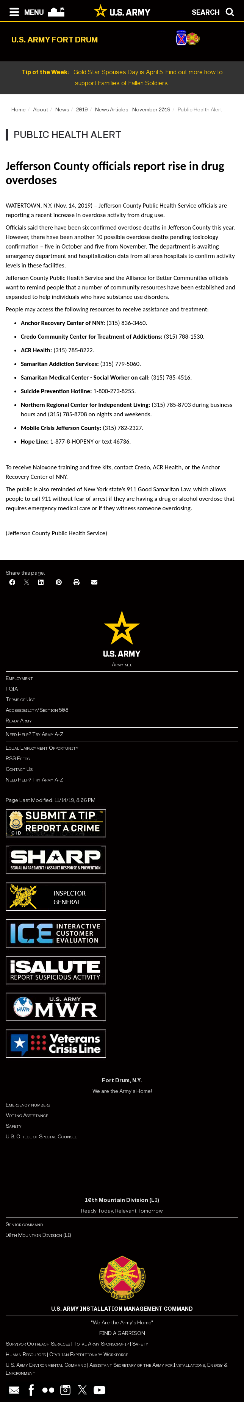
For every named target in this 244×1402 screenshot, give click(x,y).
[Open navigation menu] (25, 11)
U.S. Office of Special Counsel (41, 1136)
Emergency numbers (28, 1105)
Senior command (24, 1224)
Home (18, 109)
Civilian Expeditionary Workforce (88, 1354)
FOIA (12, 689)
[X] (26, 583)
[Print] (76, 583)
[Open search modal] (215, 11)
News (62, 109)
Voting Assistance (27, 1115)
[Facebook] (12, 583)
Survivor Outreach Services (38, 1344)
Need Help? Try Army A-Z (34, 734)
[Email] (94, 583)
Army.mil (122, 664)
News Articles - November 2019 (132, 109)
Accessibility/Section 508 (37, 710)
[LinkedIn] (40, 583)
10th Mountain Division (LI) (38, 1235)
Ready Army (19, 720)
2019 (82, 109)
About (40, 109)
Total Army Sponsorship (101, 1344)
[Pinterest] (58, 583)
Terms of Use (20, 699)
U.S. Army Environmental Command (46, 1365)
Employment (19, 678)
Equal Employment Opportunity (42, 748)
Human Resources (26, 1354)
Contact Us (19, 769)
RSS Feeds (18, 758)
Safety (14, 1126)
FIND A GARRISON (122, 1333)
